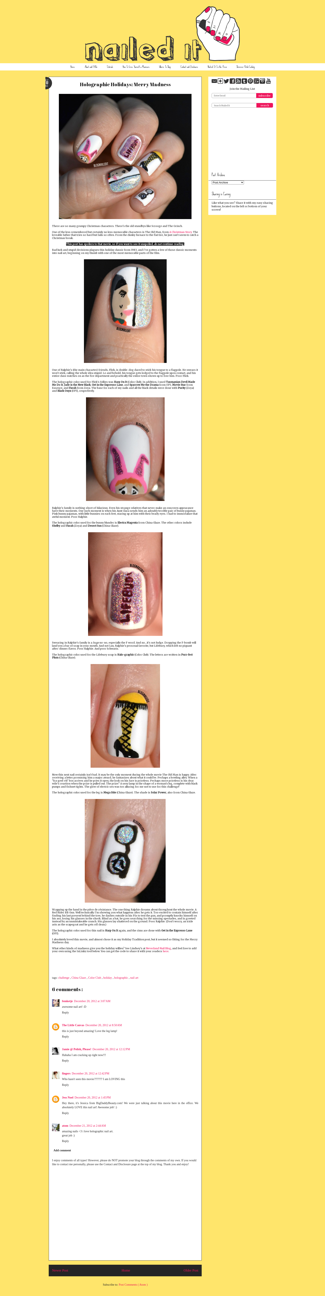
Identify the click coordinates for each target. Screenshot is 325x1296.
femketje (67, 1001)
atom (65, 1125)
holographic (121, 977)
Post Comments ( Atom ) (133, 1284)
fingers (66, 1073)
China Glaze (79, 977)
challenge (64, 977)
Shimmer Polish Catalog (245, 67)
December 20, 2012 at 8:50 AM (103, 1025)
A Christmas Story (180, 232)
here (166, 951)
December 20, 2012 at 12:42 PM (90, 1073)
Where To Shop (165, 67)
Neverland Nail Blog (158, 948)
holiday (108, 977)
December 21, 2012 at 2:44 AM (87, 1125)
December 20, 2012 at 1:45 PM (93, 1097)
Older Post (191, 1270)
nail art (134, 977)
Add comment (62, 1150)
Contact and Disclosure (189, 67)
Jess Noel (67, 1097)
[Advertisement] (243, 138)
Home (72, 67)
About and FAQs (91, 67)
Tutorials (110, 67)
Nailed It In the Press (217, 67)
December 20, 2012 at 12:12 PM (111, 1049)
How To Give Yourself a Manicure (136, 67)
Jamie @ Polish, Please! (76, 1049)
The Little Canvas (73, 1025)
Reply (65, 1012)
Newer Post (60, 1270)
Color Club (95, 977)
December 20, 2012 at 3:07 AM (92, 1001)
